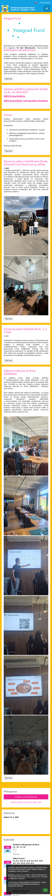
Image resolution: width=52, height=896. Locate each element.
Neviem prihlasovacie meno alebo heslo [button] (26, 802)
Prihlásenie (45, 2)
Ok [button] (45, 890)
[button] (36, 2)
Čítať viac (8, 79)
